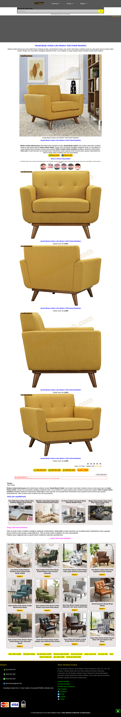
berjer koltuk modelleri (15, 654)
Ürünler (69, 3)
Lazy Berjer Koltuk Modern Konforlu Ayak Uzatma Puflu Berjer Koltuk (20, 571)
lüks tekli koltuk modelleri (44, 654)
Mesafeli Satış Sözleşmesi (66, 686)
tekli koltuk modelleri (29, 654)
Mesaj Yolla (54, 155)
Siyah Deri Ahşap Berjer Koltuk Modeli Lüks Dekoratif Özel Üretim (47, 640)
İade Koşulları (62, 689)
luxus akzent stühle (59, 657)
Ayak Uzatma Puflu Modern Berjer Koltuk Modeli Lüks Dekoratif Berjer (20, 641)
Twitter (61, 694)
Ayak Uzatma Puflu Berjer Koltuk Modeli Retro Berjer (20, 606)
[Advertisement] (60, 29)
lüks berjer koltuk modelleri (61, 654)
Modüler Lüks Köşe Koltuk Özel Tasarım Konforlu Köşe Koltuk (47, 501)
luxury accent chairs (76, 654)
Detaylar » (19, 576)
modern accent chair (90, 654)
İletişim (82, 3)
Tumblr (61, 699)
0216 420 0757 (40, 470)
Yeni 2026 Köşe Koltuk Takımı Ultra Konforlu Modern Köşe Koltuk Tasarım (21, 502)
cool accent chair (103, 654)
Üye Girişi (117, 16)
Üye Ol (113, 16)
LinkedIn (62, 696)
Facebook (62, 691)
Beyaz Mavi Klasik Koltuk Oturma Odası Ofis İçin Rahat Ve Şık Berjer (102, 639)
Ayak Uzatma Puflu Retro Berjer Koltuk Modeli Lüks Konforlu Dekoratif (47, 571)
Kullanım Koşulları (63, 681)
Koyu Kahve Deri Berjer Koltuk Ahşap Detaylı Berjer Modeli (75, 640)
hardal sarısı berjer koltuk (73, 657)
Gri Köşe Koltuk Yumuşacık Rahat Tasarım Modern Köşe (74, 501)
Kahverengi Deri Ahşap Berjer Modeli (102, 604)
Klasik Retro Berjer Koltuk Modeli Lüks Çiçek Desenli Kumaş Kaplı (75, 570)
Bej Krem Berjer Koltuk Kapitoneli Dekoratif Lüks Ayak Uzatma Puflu (75, 606)
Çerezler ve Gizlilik (64, 684)
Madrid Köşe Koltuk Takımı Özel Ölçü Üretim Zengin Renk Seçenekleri (100, 502)
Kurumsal (55, 3)
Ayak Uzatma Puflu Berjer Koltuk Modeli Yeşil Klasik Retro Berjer (47, 606)
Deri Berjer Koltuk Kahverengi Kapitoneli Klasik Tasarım (102, 570)
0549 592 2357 (54, 470)
